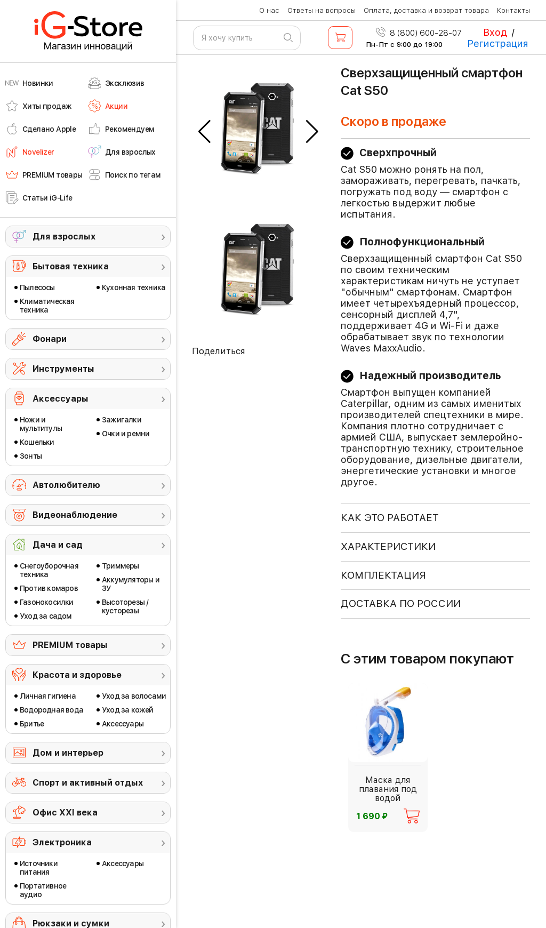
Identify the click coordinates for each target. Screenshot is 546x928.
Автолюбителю (66, 485)
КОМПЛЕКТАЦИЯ (383, 575)
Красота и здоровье (77, 675)
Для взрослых (64, 236)
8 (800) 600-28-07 (419, 33)
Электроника (62, 842)
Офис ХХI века (65, 812)
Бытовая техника (71, 266)
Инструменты (63, 369)
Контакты (513, 10)
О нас (269, 10)
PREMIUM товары (70, 645)
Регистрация (497, 43)
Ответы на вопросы (321, 10)
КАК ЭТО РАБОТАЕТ (390, 517)
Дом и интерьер (68, 753)
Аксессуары (61, 399)
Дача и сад (58, 545)
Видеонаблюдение (75, 515)
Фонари (50, 339)
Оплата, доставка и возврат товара (426, 10)
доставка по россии (401, 603)
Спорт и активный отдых (88, 783)
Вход (495, 32)
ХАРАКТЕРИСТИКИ (388, 546)
